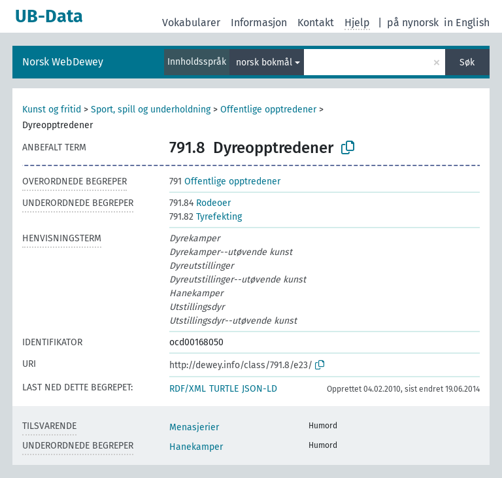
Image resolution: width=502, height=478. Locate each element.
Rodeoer (200, 203)
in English (467, 22)
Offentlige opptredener (268, 109)
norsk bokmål (264, 62)
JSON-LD (259, 388)
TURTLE (224, 388)
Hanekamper (196, 446)
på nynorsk (413, 22)
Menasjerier (194, 427)
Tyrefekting (205, 216)
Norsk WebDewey (62, 62)
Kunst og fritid (51, 109)
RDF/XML (187, 388)
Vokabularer (191, 22)
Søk (467, 62)
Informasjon (259, 22)
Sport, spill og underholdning (150, 109)
